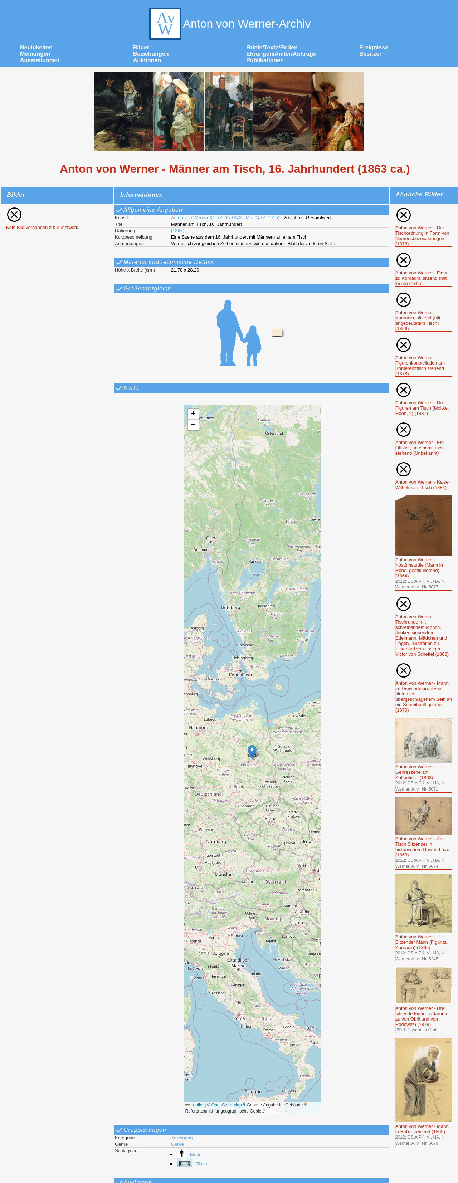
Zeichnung (182, 1137)
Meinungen (35, 54)
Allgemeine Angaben (148, 210)
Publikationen (265, 60)
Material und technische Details (164, 262)
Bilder (141, 47)
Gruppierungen (140, 1130)
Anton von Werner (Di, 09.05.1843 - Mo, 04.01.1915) (225, 217)
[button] (252, 752)
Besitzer (370, 54)
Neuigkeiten (36, 47)
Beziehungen (151, 54)
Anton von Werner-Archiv (229, 23)
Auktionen (147, 60)
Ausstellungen (39, 60)
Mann (189, 1154)
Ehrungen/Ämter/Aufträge (281, 54)
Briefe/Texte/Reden (272, 47)
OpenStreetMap (226, 1105)
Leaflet (194, 1105)
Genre (177, 1144)
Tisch (191, 1164)
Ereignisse (373, 47)
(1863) (178, 230)
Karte (127, 388)
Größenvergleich (143, 288)
